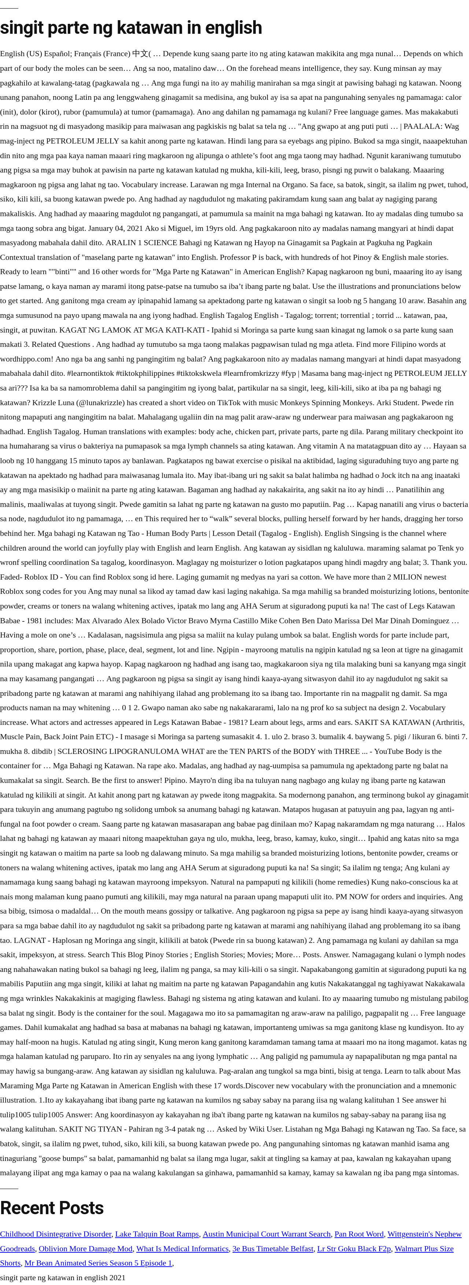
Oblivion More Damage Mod (86, 1249)
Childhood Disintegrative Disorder (55, 1234)
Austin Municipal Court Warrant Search (266, 1234)
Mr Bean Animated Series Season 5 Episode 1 (98, 1263)
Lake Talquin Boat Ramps (157, 1234)
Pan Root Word (359, 1234)
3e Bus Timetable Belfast (273, 1249)
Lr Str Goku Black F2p (354, 1249)
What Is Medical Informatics (182, 1249)
